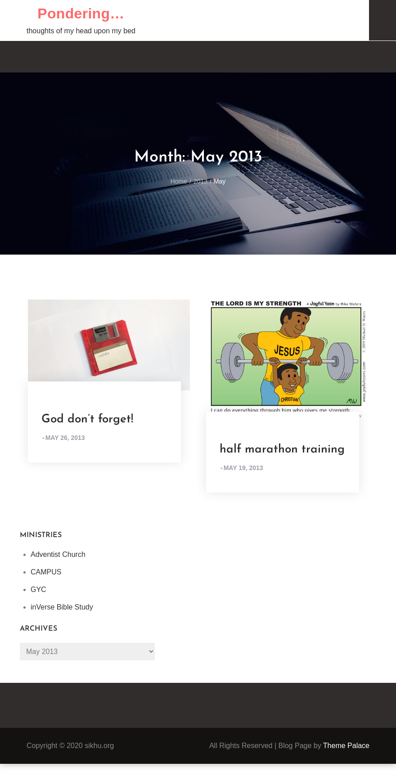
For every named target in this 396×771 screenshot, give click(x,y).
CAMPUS (46, 572)
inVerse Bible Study (62, 607)
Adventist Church (58, 554)
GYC (38, 589)
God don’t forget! (87, 419)
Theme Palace (346, 745)
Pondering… (80, 13)
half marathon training (282, 450)
